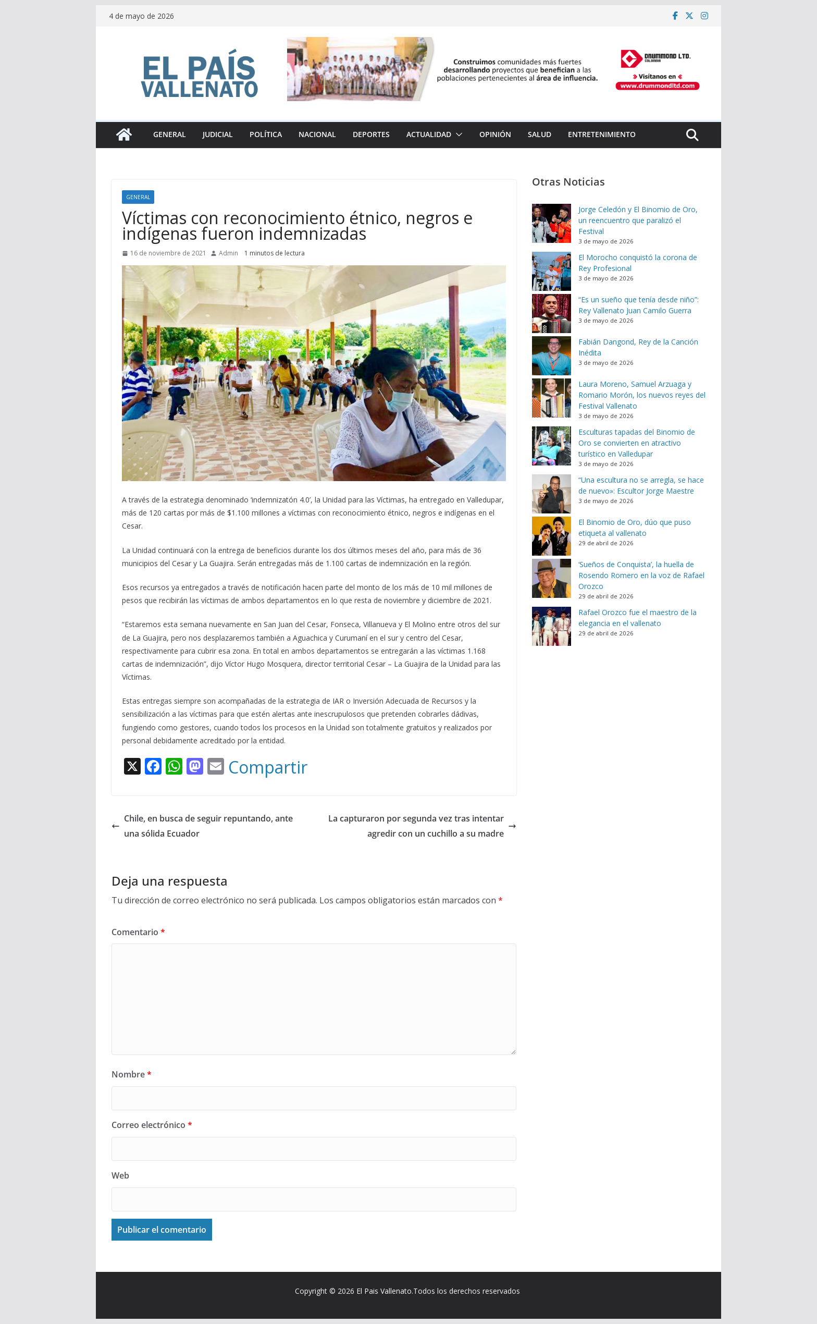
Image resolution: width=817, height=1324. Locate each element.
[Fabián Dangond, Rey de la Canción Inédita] (551, 355)
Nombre (132, 1074)
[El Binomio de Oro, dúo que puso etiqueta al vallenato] (551, 536)
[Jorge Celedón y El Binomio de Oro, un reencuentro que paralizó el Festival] (551, 223)
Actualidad (428, 134)
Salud (539, 134)
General (169, 134)
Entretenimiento (602, 134)
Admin (228, 253)
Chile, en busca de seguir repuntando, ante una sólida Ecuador (202, 826)
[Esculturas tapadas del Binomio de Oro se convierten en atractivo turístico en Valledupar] (551, 445)
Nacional (317, 134)
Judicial (218, 134)
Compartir (267, 767)
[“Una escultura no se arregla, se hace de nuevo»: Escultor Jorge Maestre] (551, 493)
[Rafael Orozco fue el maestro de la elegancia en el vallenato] (551, 626)
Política (266, 134)
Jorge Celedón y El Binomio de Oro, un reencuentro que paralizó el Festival (638, 220)
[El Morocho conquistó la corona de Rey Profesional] (551, 271)
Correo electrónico (152, 1125)
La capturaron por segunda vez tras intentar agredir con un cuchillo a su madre (422, 826)
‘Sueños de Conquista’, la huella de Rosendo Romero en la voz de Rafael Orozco (641, 575)
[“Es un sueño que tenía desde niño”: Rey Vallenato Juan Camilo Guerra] (551, 313)
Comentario (138, 932)
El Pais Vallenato (384, 1291)
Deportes (371, 134)
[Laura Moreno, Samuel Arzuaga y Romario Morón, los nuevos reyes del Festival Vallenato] (551, 398)
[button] (457, 134)
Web (120, 1175)
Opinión (495, 134)
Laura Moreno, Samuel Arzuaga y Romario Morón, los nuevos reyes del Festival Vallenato (641, 395)
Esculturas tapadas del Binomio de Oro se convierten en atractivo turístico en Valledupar (636, 443)
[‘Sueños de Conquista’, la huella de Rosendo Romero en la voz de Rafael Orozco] (551, 578)
